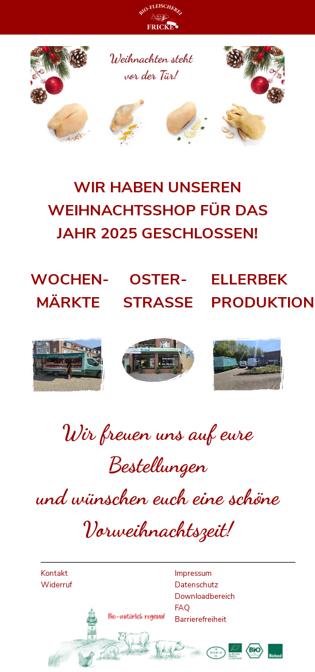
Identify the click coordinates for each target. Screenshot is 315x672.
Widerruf (56, 585)
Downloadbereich (205, 596)
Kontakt (54, 573)
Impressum (193, 573)
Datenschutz (196, 585)
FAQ (182, 608)
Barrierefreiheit (200, 619)
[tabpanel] (157, 210)
